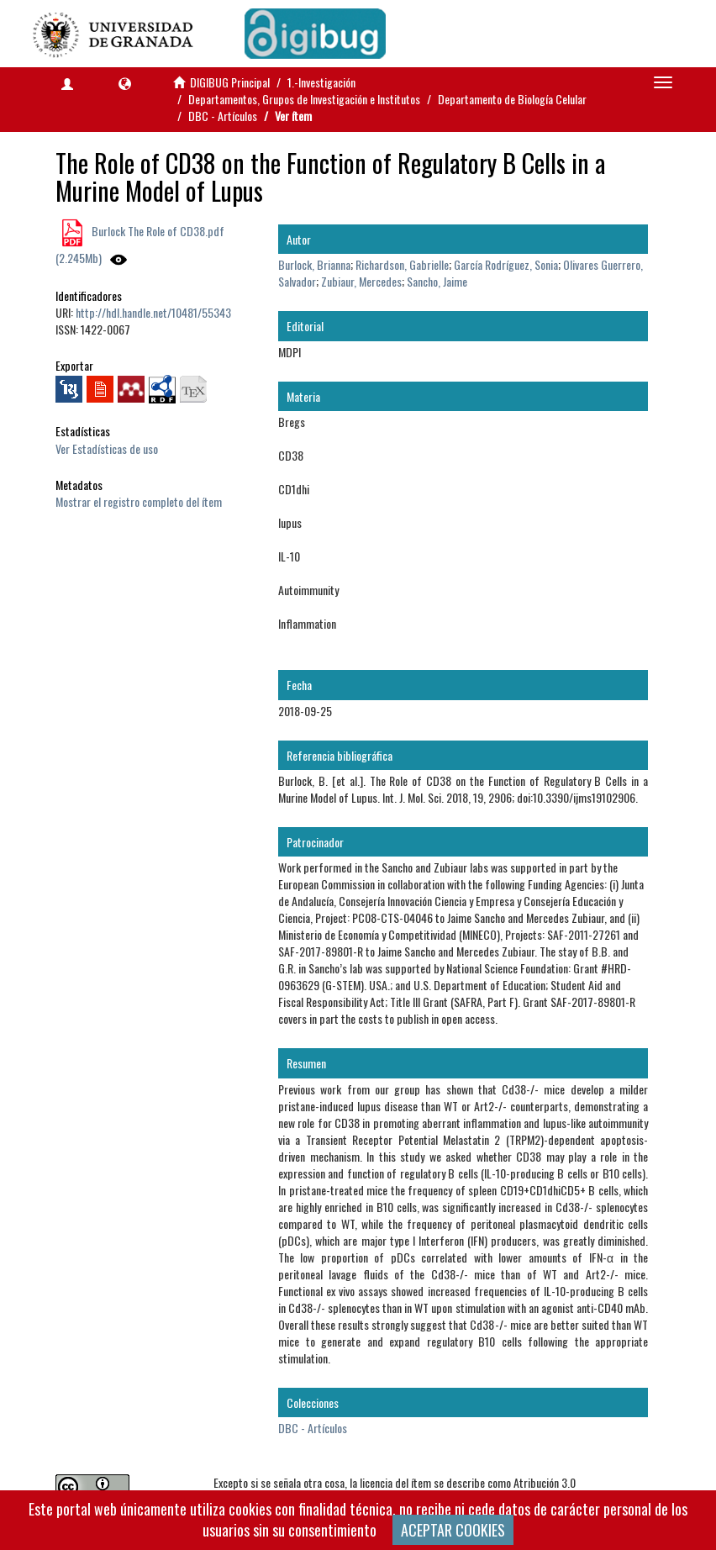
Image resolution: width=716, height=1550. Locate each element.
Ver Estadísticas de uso (106, 448)
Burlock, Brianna (314, 264)
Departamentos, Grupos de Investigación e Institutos (304, 99)
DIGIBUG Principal (230, 82)
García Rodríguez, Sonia (506, 264)
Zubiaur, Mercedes (361, 281)
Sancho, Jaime (437, 281)
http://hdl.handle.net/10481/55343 (153, 312)
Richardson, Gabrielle (402, 264)
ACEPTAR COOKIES (453, 1530)
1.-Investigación (321, 82)
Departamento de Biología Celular (512, 99)
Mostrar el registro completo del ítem (138, 501)
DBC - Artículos (222, 115)
